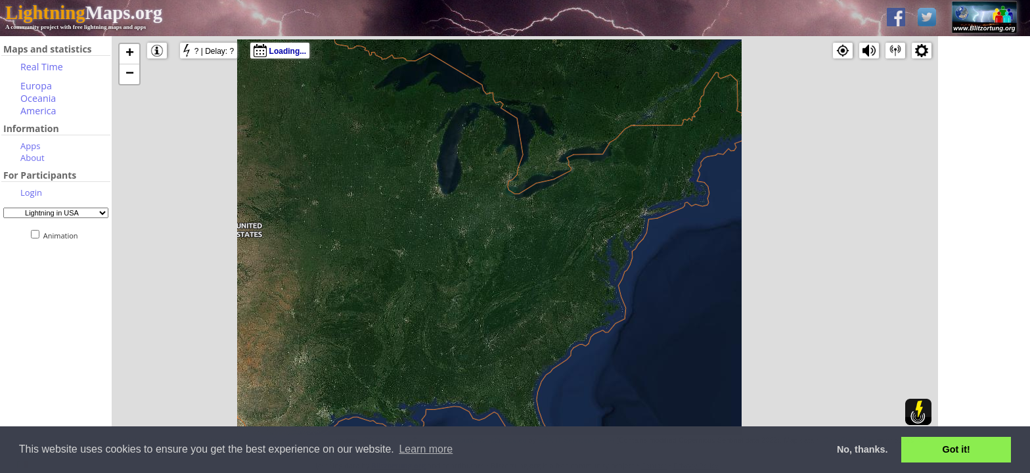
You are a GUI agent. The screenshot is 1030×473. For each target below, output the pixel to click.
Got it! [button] (956, 449)
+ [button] (129, 54)
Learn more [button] (426, 449)
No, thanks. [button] (862, 449)
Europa (36, 85)
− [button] (129, 74)
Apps (30, 146)
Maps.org (83, 12)
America (38, 110)
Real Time (41, 66)
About (32, 158)
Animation (63, 235)
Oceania (38, 98)
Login (31, 192)
